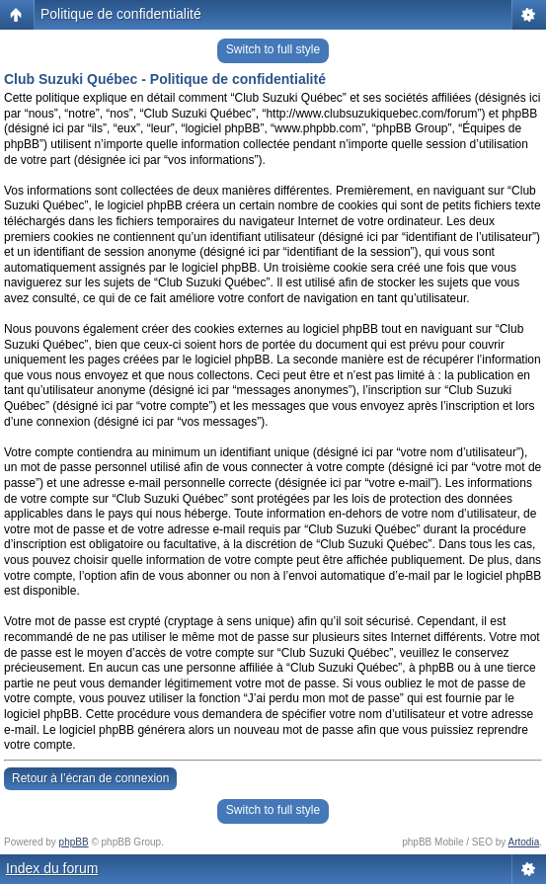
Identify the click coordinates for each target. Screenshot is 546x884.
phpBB (74, 842)
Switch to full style (273, 49)
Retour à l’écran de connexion (90, 778)
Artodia (524, 842)
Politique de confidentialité (120, 14)
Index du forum (52, 868)
